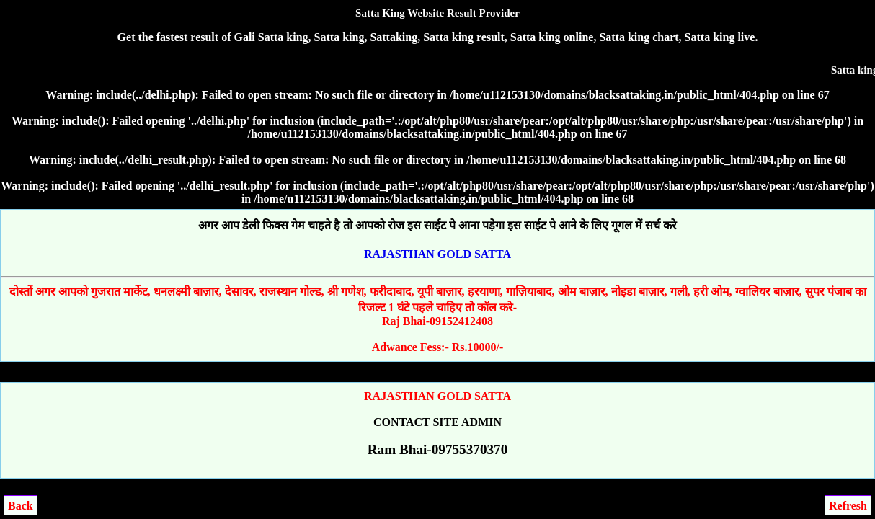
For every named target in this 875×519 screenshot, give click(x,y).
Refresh (848, 506)
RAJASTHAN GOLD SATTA (437, 254)
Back (20, 506)
